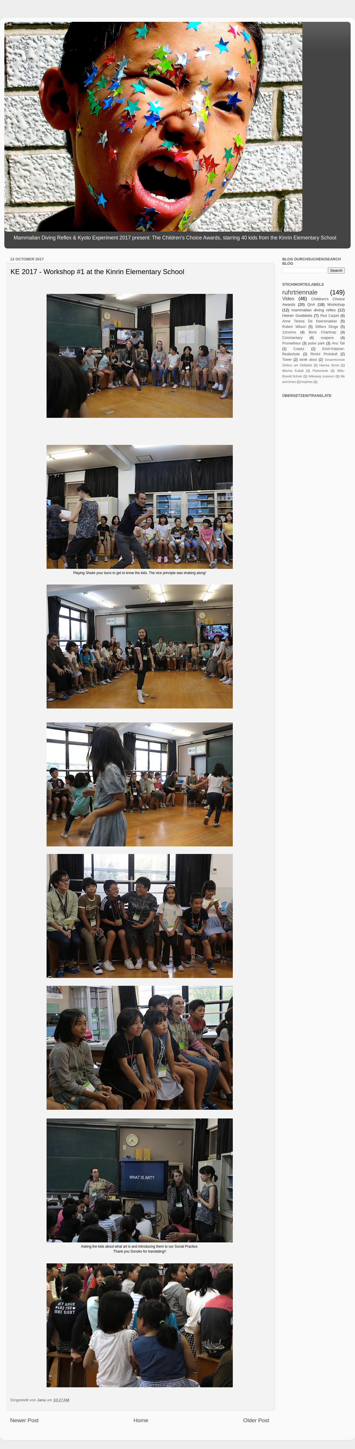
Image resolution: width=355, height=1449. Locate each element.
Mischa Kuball (292, 370)
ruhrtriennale (299, 292)
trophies (307, 381)
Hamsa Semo (329, 365)
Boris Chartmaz (322, 332)
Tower (287, 360)
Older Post (256, 1420)
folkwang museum (321, 376)
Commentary (292, 338)
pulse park (316, 343)
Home (141, 1420)
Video (288, 298)
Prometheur (291, 343)
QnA (311, 304)
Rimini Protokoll (323, 354)
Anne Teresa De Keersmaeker (309, 321)
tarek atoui (308, 360)
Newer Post (24, 1420)
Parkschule (320, 370)
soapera (327, 338)
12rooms (289, 332)
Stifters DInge (326, 327)
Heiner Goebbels (297, 315)
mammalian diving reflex (313, 310)
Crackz (298, 349)
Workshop (336, 304)
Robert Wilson (294, 327)
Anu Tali (338, 343)
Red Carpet (329, 316)
